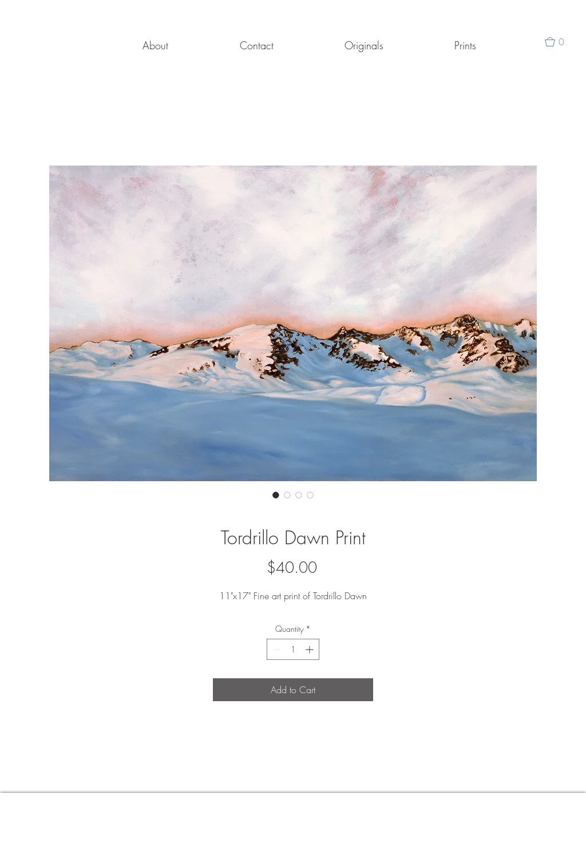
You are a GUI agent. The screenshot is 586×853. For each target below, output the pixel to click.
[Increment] (310, 649)
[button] (559, 41)
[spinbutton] (293, 649)
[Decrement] (275, 649)
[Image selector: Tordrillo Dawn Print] (276, 495)
